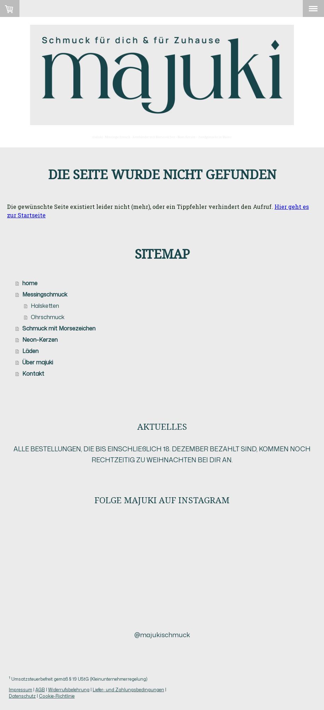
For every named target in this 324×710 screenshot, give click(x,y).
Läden (30, 351)
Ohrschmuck (47, 317)
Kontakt (33, 373)
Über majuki (37, 362)
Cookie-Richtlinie (57, 696)
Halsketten (45, 306)
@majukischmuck (162, 634)
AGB (40, 690)
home (29, 283)
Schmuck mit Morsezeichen (59, 328)
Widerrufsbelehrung (68, 690)
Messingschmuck (44, 294)
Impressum (20, 690)
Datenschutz (22, 696)
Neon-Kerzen (40, 340)
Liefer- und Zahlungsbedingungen (128, 690)
